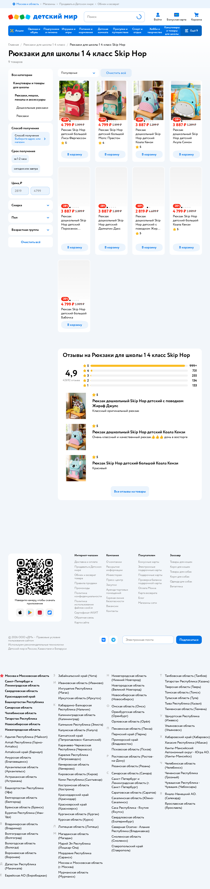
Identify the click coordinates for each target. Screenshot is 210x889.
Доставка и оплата (85, 562)
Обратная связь (84, 617)
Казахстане (45, 648)
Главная (13, 45)
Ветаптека (176, 586)
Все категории (21, 75)
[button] (191, 30)
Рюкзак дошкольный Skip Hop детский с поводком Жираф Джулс (138, 403)
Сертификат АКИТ (86, 612)
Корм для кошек (180, 567)
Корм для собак (179, 576)
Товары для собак (181, 571)
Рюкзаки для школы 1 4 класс (44, 45)
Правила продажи (85, 583)
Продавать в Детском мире (88, 568)
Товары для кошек (181, 562)
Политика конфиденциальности (88, 594)
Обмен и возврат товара (85, 576)
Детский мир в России (22, 648)
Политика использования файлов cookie (84, 604)
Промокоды (82, 588)
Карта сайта (81, 622)
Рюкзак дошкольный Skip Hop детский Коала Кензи (138, 432)
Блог (141, 598)
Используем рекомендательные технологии (36, 644)
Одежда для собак (181, 581)
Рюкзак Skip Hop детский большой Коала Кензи (135, 463)
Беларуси (61, 648)
